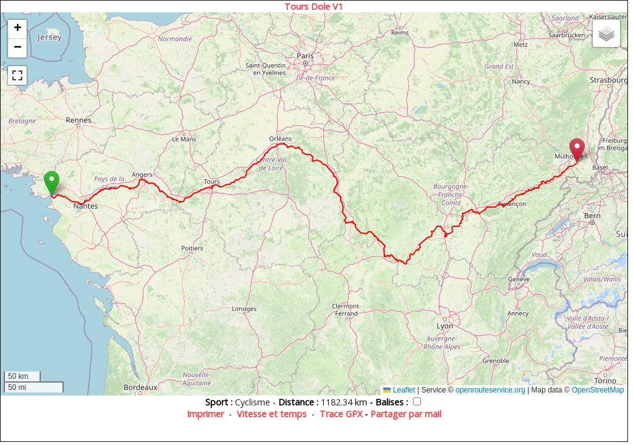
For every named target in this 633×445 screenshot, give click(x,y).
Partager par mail (405, 414)
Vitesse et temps (272, 414)
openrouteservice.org (490, 390)
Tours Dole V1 (313, 6)
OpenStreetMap (598, 390)
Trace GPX (341, 414)
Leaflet (399, 390)
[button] (51, 183)
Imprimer (205, 414)
